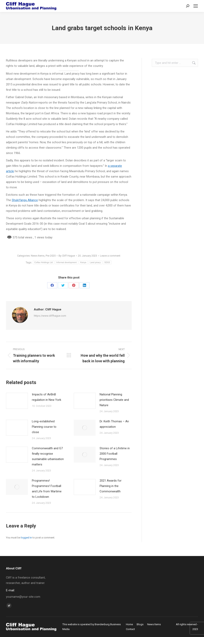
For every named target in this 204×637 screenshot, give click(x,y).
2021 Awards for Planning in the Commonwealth (111, 486)
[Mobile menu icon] (195, 6)
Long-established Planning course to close (44, 427)
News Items (37, 255)
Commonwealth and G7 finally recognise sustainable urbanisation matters (48, 456)
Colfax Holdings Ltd (43, 262)
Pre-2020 (51, 255)
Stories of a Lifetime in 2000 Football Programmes (115, 453)
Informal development (66, 262)
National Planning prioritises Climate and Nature (114, 400)
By (67, 255)
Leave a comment (110, 255)
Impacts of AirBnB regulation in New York (46, 397)
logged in (26, 537)
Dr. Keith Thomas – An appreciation (114, 424)
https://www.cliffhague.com (50, 315)
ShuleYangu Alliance (25, 200)
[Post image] (17, 401)
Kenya (83, 262)
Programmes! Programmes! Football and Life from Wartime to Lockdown (47, 489)
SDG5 (107, 262)
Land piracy (95, 262)
